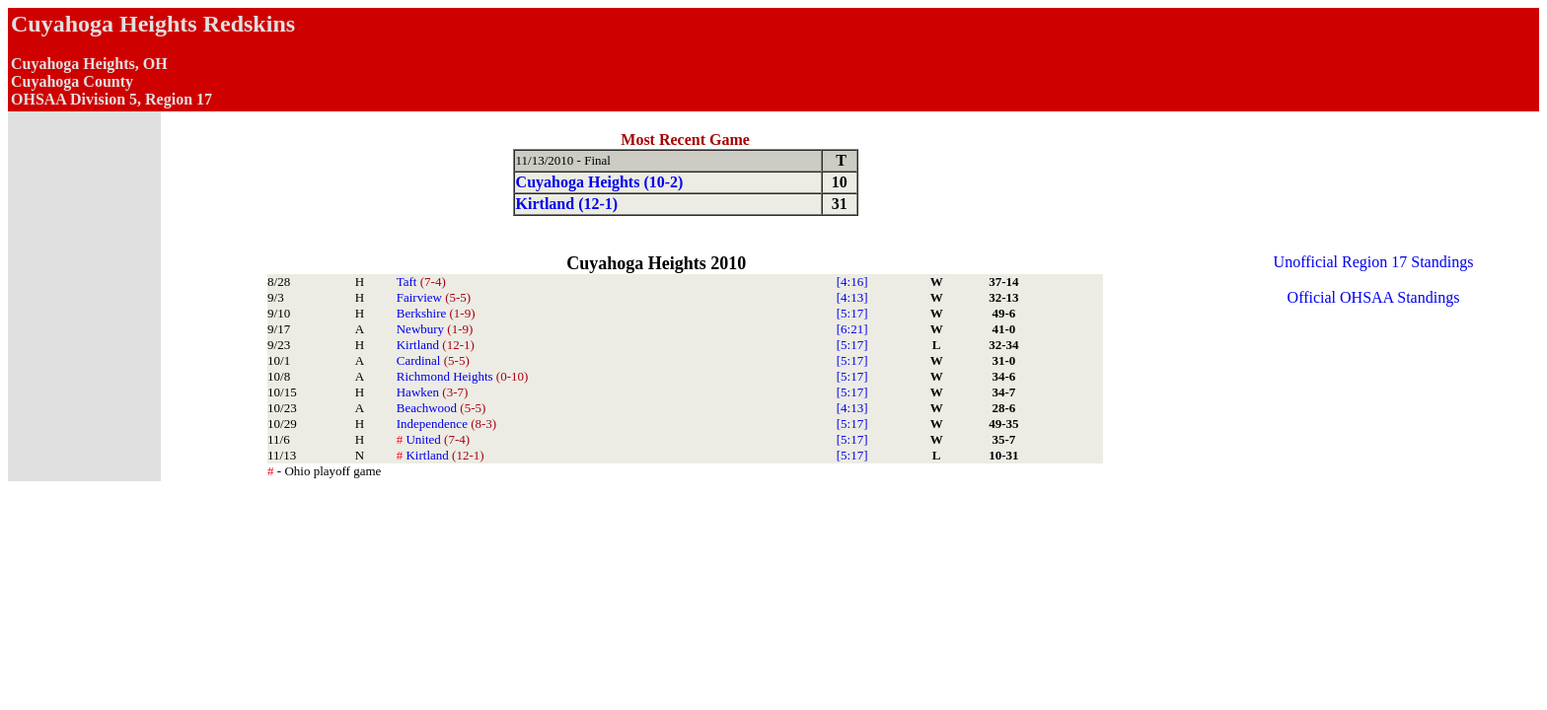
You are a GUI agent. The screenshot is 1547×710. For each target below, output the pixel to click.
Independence (446, 423)
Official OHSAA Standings (1374, 297)
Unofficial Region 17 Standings (1374, 261)
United (433, 439)
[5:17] (852, 313)
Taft (421, 281)
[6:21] (852, 328)
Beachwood (441, 407)
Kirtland (436, 344)
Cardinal (433, 360)
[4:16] (852, 281)
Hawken (433, 392)
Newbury (435, 328)
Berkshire (436, 313)
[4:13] (852, 297)
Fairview (434, 297)
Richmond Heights (463, 376)
